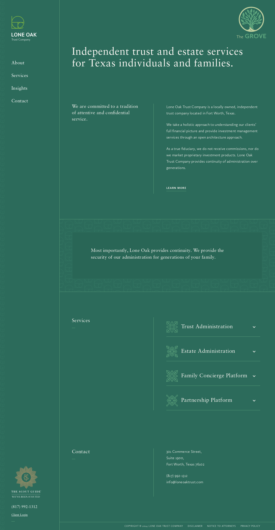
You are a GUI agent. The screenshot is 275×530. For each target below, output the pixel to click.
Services (19, 75)
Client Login (19, 515)
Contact (19, 101)
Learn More (176, 187)
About (17, 63)
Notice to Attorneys (221, 526)
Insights (19, 88)
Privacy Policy (250, 526)
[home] (27, 32)
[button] (213, 327)
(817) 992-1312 (24, 507)
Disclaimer (195, 526)
